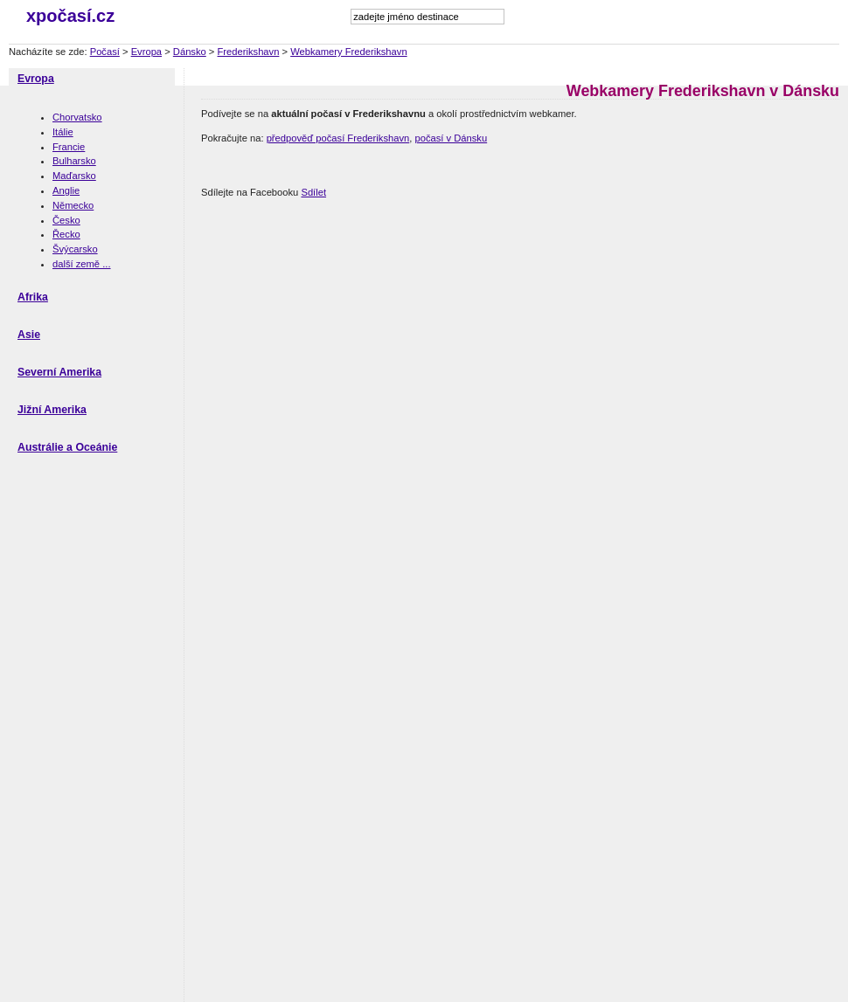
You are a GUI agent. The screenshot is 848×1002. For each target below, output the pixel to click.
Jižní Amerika (52, 410)
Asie (28, 334)
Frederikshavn (249, 51)
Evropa (146, 51)
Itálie (62, 132)
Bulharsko (74, 160)
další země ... (81, 264)
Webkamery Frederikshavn (348, 51)
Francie (68, 147)
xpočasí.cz (70, 15)
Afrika (32, 297)
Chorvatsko (77, 117)
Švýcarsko (75, 249)
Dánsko (189, 51)
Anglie (66, 190)
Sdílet (313, 192)
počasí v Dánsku (450, 138)
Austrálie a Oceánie (67, 447)
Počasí (105, 51)
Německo (73, 205)
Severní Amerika (59, 372)
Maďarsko (74, 175)
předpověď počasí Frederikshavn (338, 138)
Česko (66, 220)
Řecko (66, 234)
